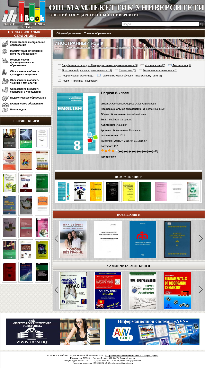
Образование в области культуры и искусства (24, 73)
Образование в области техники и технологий (24, 81)
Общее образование (68, 33)
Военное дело (18, 109)
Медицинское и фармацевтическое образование (22, 62)
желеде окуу (108, 156)
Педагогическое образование (28, 97)
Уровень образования (97, 33)
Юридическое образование (27, 103)
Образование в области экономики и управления (25, 90)
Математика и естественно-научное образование (26, 52)
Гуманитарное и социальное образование (27, 43)
